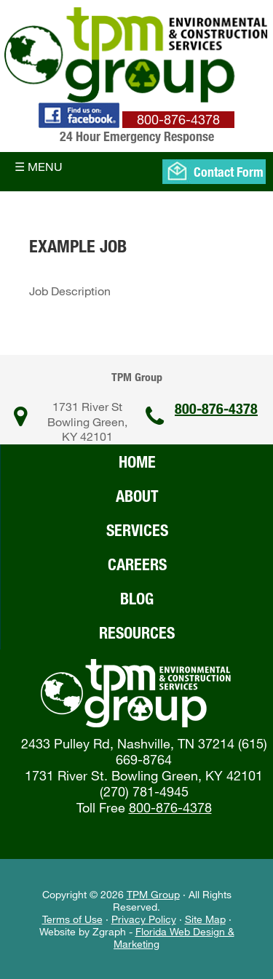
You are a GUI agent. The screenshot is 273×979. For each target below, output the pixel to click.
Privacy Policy (143, 919)
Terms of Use (72, 919)
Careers (137, 564)
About (137, 496)
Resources (137, 632)
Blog (137, 598)
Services (137, 530)
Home (137, 461)
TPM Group (153, 894)
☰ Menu (39, 166)
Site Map (205, 919)
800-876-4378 (216, 408)
